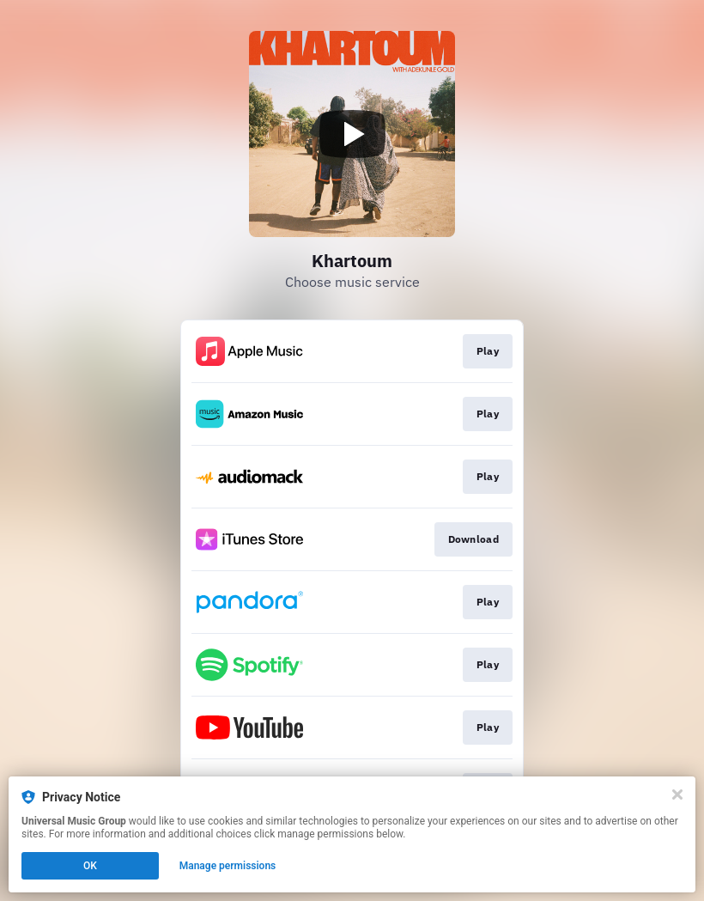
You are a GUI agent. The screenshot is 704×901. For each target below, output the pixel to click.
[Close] (677, 794)
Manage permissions (227, 866)
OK (90, 866)
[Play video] (352, 134)
